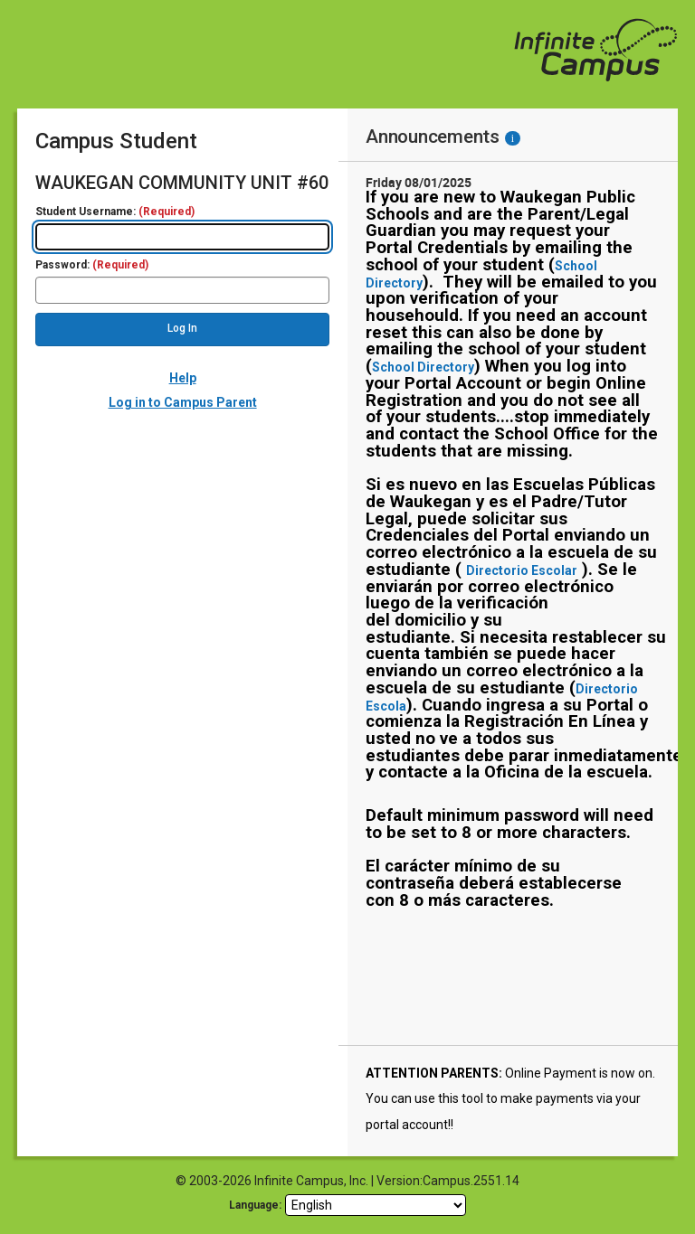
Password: (91, 265)
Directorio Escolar (521, 570)
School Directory (423, 367)
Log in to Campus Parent (183, 402)
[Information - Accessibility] (512, 138)
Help (182, 378)
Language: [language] (255, 1205)
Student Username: (115, 212)
